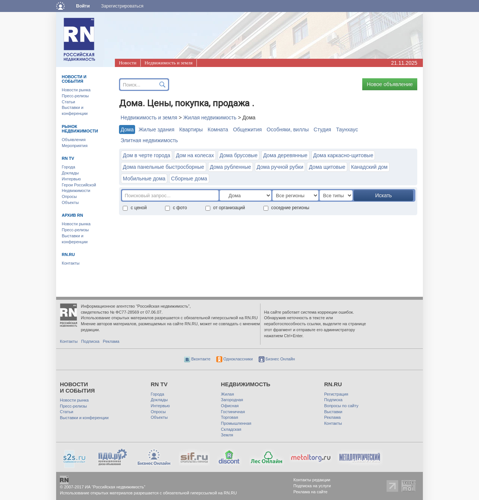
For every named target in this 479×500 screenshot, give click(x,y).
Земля (227, 435)
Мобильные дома (144, 179)
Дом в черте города (146, 155)
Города (68, 167)
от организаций (225, 207)
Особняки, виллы (288, 129)
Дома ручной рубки (280, 167)
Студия (322, 129)
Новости (127, 62)
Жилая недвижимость (210, 118)
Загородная (232, 399)
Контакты (71, 263)
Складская (231, 429)
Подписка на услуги (312, 486)
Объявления (74, 139)
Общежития (247, 129)
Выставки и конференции (84, 417)
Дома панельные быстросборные (163, 167)
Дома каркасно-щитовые (343, 155)
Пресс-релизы (75, 96)
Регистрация (336, 394)
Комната (218, 129)
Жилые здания (156, 129)
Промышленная (236, 423)
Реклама (111, 341)
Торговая (229, 417)
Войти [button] (83, 6)
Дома (127, 129)
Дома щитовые (327, 167)
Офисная (229, 405)
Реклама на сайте (310, 492)
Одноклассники (234, 359)
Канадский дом (369, 167)
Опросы (69, 196)
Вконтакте (197, 359)
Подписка (90, 341)
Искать (383, 195)
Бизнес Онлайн (277, 359)
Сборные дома (189, 179)
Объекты (70, 202)
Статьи (68, 102)
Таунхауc (347, 129)
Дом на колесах (195, 155)
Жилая (227, 394)
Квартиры (191, 129)
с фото (176, 207)
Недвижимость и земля (168, 62)
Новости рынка (76, 90)
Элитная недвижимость (149, 140)
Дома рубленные (230, 167)
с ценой (135, 207)
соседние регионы (286, 207)
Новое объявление (390, 84)
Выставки (333, 411)
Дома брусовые (238, 155)
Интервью (71, 179)
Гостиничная (233, 411)
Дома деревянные (285, 155)
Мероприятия (75, 145)
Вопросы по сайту (341, 405)
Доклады (70, 173)
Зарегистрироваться (122, 6)
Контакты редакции (311, 480)
